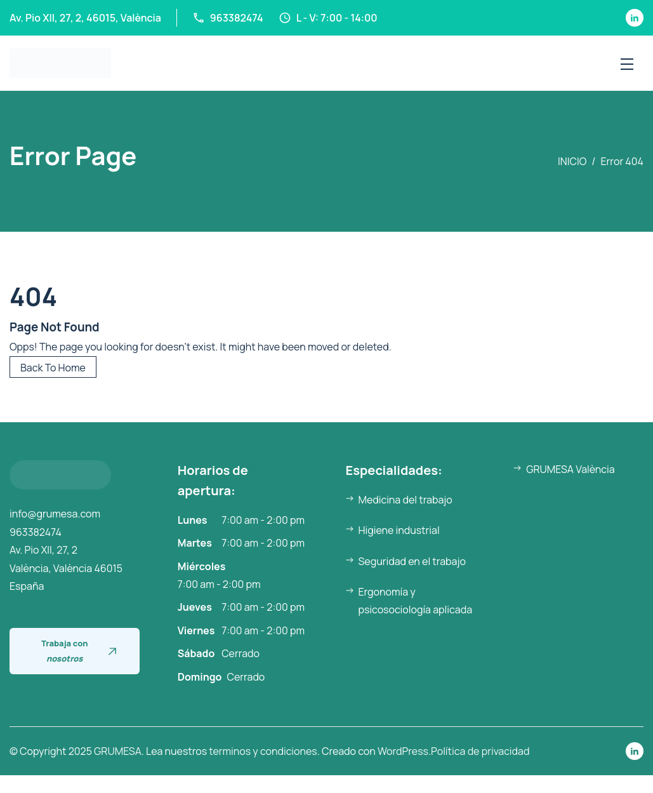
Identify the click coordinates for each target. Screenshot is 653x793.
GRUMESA (118, 751)
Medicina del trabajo (405, 500)
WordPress (403, 751)
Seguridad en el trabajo (412, 561)
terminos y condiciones (263, 751)
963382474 (36, 532)
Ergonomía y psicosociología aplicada (416, 600)
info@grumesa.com (55, 514)
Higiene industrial (399, 530)
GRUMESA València (570, 469)
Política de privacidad (480, 751)
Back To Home (53, 368)
